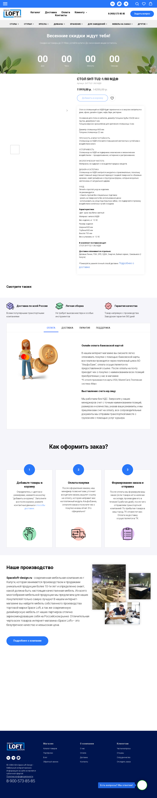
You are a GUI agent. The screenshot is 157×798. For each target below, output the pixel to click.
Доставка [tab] (67, 328)
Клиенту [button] (80, 12)
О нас (82, 748)
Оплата (65, 12)
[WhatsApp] (119, 5)
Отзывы (120, 753)
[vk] (8, 758)
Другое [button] (142, 24)
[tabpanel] (78, 380)
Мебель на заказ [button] (121, 24)
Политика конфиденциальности (19, 776)
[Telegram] (126, 5)
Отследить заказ (124, 762)
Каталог (35, 12)
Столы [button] (13, 24)
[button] (137, 4)
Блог (45, 757)
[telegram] (13, 758)
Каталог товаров (50, 748)
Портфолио (48, 753)
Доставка (51, 12)
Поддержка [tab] (103, 328)
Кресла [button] (43, 24)
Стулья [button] (28, 24)
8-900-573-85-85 (20, 781)
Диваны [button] (58, 24)
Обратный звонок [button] (50, 762)
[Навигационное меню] (5, 3)
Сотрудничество (123, 757)
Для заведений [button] (96, 24)
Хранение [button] (75, 24)
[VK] (112, 5)
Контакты (61, 15)
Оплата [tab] (51, 328)
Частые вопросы (124, 748)
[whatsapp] (18, 758)
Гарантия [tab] (84, 328)
